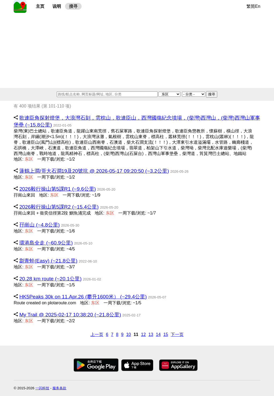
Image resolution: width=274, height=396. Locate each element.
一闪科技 (42, 388)
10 (128, 334)
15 (165, 334)
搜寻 (73, 6)
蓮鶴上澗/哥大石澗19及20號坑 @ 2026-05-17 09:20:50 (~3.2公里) (94, 171)
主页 (40, 6)
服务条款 (59, 388)
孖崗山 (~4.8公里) (39, 225)
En (257, 6)
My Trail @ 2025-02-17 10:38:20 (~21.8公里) (70, 314)
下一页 (177, 334)
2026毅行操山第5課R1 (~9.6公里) (57, 189)
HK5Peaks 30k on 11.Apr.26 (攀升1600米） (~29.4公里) (83, 296)
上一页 (96, 334)
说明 (56, 6)
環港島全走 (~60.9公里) (46, 243)
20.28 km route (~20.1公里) (50, 279)
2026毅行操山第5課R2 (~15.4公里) (59, 207)
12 (143, 334)
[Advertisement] (137, 50)
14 (158, 334)
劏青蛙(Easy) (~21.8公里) (48, 261)
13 (151, 334)
